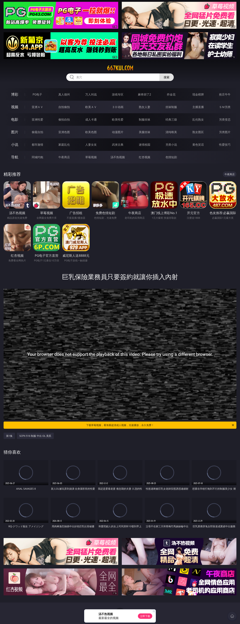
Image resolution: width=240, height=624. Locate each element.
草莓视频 (91, 157)
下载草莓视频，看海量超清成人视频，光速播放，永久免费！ (160, 425)
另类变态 (225, 119)
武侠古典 (117, 145)
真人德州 (64, 94)
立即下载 (145, 616)
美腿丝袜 (144, 132)
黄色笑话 (198, 145)
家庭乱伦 (64, 145)
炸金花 (171, 94)
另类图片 (225, 132)
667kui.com (120, 68)
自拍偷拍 (64, 107)
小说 (14, 144)
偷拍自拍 (64, 119)
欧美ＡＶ (91, 107)
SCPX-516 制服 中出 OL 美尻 (35, 435)
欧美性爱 (117, 119)
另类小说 (171, 145)
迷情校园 (144, 145)
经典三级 (171, 119)
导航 (14, 157)
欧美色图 (91, 132)
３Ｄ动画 (117, 107)
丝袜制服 (171, 107)
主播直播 (198, 107)
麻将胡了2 (144, 94)
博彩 (14, 94)
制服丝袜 (144, 119)
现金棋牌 (198, 94)
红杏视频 (144, 157)
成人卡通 (91, 119)
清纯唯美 (171, 132)
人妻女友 (91, 145)
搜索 (166, 77)
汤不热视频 (118, 157)
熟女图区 (198, 132)
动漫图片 (117, 132)
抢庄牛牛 (225, 94)
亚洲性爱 (37, 119)
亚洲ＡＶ (37, 107)
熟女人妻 (144, 107)
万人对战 (91, 94)
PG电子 (37, 94)
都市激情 (37, 145)
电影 (14, 119)
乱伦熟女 (198, 119)
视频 (14, 106)
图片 (14, 132)
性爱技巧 (225, 145)
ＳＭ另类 (225, 107)
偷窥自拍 (37, 132)
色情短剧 (171, 157)
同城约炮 (37, 157)
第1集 (9, 435)
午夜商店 (64, 157)
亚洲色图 (64, 132)
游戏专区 (117, 94)
